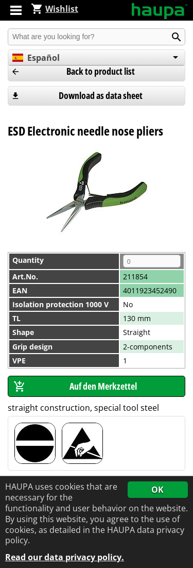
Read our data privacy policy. (64, 557)
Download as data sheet (101, 95)
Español (36, 57)
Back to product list (100, 71)
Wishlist (54, 9)
